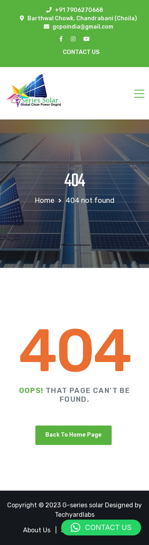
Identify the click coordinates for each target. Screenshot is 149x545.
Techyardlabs (75, 514)
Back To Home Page (73, 434)
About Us (36, 530)
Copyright (23, 505)
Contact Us (81, 52)
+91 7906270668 (79, 10)
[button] (101, 527)
